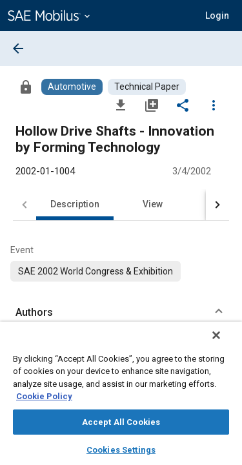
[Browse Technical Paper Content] (147, 87)
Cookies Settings (121, 450)
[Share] (183, 105)
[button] (217, 15)
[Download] (121, 105)
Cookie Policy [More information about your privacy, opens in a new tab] (44, 396)
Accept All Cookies (121, 422)
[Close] (225, 343)
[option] (95, 271)
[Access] (26, 86)
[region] (121, 397)
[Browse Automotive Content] (72, 87)
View (153, 204)
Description (74, 204)
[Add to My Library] (152, 105)
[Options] (214, 105)
